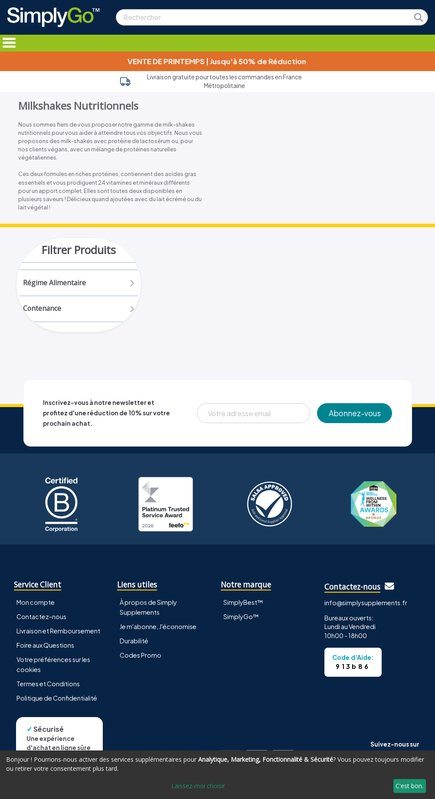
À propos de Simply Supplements (148, 609)
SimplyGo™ (241, 618)
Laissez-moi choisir (198, 786)
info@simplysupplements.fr (365, 604)
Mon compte (35, 604)
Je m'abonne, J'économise (158, 628)
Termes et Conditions (48, 685)
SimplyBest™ (243, 604)
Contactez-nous (41, 618)
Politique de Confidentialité (56, 700)
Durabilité (134, 642)
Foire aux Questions (45, 647)
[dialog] (217, 774)
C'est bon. (409, 786)
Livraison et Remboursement (58, 632)
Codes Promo (140, 657)
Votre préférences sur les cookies (53, 666)
